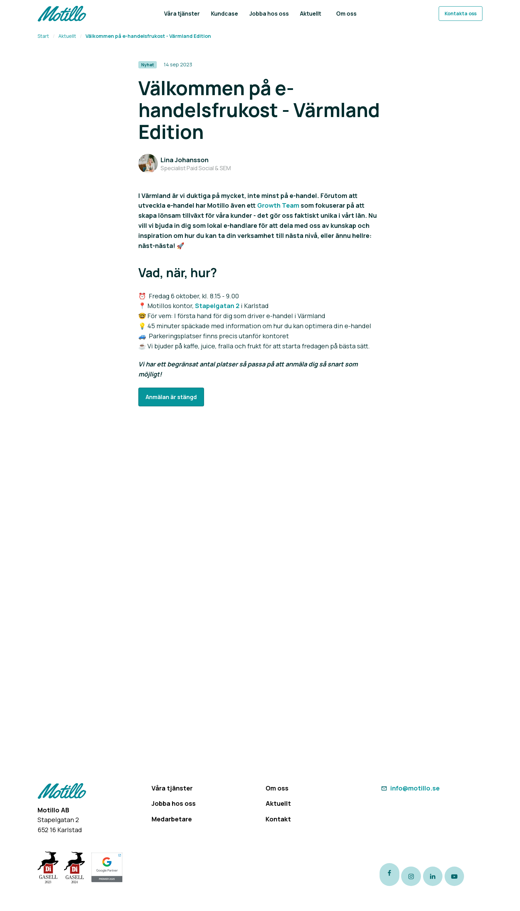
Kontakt (278, 819)
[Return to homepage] (62, 14)
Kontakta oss (461, 13)
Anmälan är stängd (171, 397)
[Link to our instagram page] (416, 875)
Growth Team (278, 205)
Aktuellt (67, 36)
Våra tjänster (172, 788)
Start (43, 36)
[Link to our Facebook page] (390, 875)
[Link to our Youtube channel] (469, 875)
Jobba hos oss (174, 803)
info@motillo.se (410, 788)
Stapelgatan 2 (217, 305)
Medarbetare (172, 819)
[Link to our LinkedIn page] (443, 875)
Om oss (277, 788)
